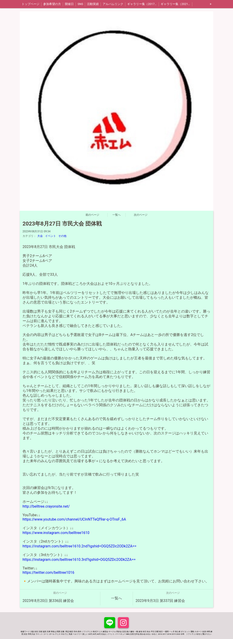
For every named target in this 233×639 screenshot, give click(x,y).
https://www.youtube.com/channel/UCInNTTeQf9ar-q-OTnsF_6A (74, 519)
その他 (62, 236)
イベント (50, 236)
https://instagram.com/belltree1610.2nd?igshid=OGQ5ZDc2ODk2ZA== (80, 546)
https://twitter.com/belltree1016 (48, 572)
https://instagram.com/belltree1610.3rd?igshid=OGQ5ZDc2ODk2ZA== (79, 559)
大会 (40, 236)
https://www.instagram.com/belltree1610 (56, 533)
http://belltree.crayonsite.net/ (46, 506)
